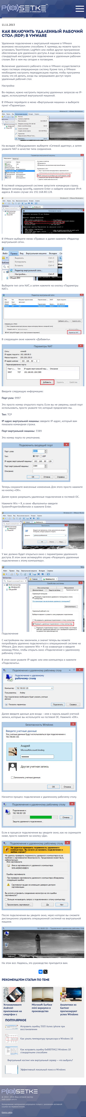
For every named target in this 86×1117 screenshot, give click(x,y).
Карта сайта (7, 1112)
